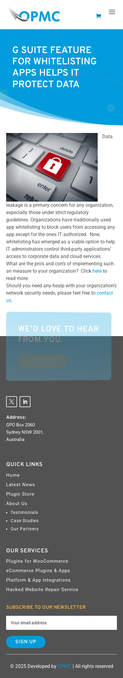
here (97, 271)
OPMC (64, 666)
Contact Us (42, 361)
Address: (16, 417)
